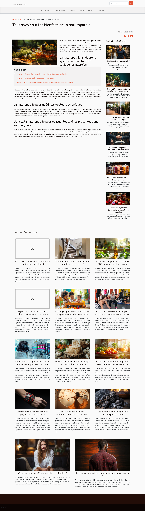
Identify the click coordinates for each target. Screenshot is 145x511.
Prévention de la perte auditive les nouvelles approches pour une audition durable (32, 364)
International (60, 10)
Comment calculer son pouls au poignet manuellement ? (32, 413)
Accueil (14, 19)
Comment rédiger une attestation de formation (118, 148)
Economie (45, 10)
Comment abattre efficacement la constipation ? (42, 473)
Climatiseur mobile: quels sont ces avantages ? (118, 118)
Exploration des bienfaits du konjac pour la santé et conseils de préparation (72, 364)
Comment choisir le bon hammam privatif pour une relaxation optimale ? (32, 264)
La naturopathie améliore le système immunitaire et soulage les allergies (42, 74)
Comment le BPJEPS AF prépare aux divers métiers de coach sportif (112, 313)
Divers (101, 10)
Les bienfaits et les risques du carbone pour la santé (113, 413)
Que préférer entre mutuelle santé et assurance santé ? (118, 90)
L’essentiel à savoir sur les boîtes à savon (118, 179)
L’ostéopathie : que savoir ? (118, 61)
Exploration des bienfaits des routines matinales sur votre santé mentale (32, 314)
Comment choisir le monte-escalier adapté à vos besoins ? (72, 263)
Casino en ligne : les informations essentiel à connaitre (118, 210)
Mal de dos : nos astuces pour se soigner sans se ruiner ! (102, 475)
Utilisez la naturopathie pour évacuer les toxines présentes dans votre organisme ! (45, 82)
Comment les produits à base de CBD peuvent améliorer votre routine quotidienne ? (112, 264)
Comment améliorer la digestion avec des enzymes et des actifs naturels (112, 364)
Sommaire (21, 69)
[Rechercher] (118, 3)
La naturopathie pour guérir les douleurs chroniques (35, 78)
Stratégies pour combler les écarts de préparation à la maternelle (72, 313)
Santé (72, 10)
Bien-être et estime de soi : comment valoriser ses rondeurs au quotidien (72, 414)
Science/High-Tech (86, 10)
